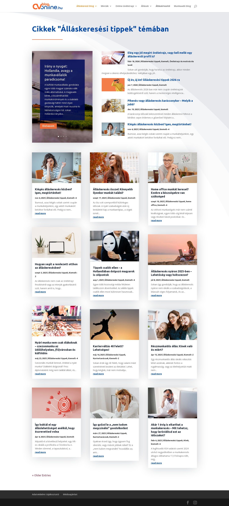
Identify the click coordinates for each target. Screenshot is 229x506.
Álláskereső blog (85, 6)
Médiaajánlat (70, 494)
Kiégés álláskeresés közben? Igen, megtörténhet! (159, 124)
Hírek (186, 440)
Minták (105, 6)
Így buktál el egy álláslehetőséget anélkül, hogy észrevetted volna (55, 428)
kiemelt (165, 61)
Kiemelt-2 (114, 358)
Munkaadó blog (182, 6)
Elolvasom (48, 131)
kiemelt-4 (164, 129)
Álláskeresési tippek (150, 61)
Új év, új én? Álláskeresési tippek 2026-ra (154, 79)
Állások (145, 6)
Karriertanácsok (100, 358)
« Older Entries (41, 475)
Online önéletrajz (125, 6)
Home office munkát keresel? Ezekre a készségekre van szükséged (170, 193)
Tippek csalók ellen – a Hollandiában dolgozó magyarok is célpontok (113, 271)
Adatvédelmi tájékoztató (45, 494)
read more (40, 213)
